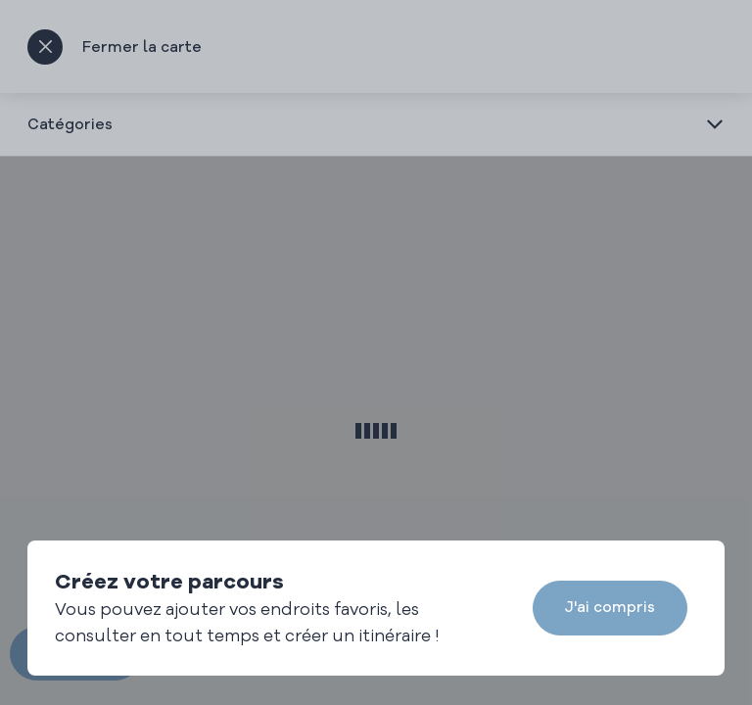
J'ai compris (610, 606)
